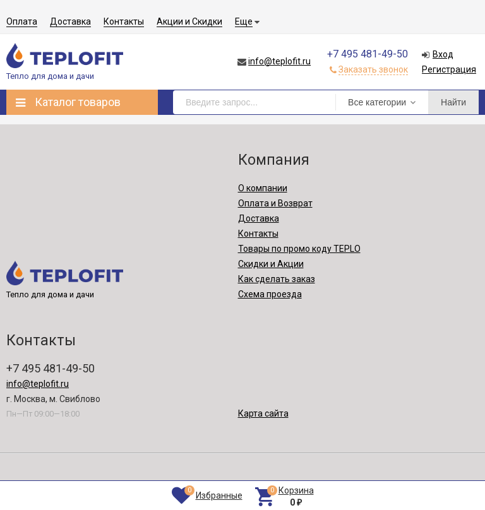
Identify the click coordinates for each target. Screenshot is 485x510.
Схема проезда (270, 294)
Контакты (124, 21)
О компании (262, 188)
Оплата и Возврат (275, 203)
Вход (443, 54)
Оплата (21, 21)
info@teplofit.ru (279, 61)
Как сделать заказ (276, 279)
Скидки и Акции (271, 264)
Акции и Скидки (189, 21)
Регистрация (449, 69)
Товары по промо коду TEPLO (299, 249)
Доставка (70, 21)
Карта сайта (263, 413)
